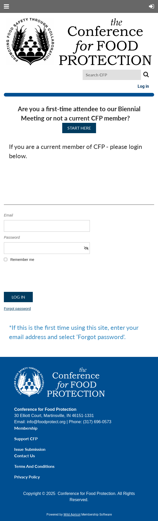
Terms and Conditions (34, 466)
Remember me (22, 260)
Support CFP (26, 438)
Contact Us (24, 455)
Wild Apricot (72, 514)
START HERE (79, 127)
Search (146, 74)
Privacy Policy (27, 476)
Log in (143, 86)
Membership (25, 428)
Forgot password (17, 309)
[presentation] (43, 279)
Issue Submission (29, 449)
